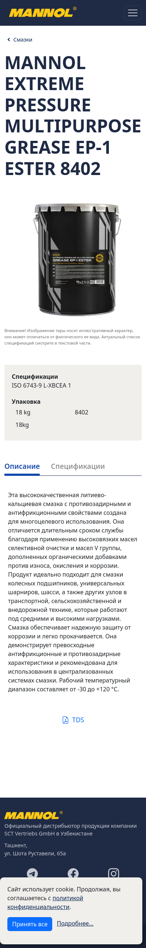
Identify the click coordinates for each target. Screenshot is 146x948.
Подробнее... (75, 923)
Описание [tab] (22, 466)
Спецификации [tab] (78, 466)
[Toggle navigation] (133, 13)
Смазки (22, 39)
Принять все (29, 924)
